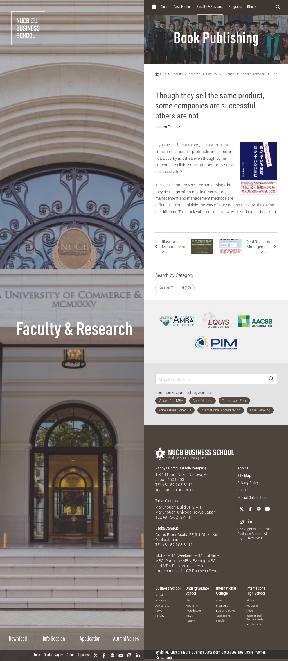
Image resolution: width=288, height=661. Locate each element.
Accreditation (163, 605)
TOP (160, 74)
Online (71, 655)
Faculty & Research (210, 7)
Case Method (183, 7)
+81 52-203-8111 (178, 484)
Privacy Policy (248, 482)
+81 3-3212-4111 (178, 517)
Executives (229, 653)
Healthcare (245, 653)
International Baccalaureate (254, 617)
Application (90, 639)
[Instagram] (129, 655)
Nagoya (59, 655)
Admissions (223, 615)
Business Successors (206, 653)
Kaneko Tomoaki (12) (175, 288)
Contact (243, 490)
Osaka (48, 655)
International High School (256, 591)
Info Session (54, 639)
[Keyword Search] (210, 379)
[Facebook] (104, 655)
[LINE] (112, 655)
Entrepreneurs (180, 653)
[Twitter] (95, 655)
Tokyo (38, 655)
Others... (253, 7)
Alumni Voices (126, 639)
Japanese (83, 655)
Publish (229, 74)
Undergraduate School (197, 591)
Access (242, 468)
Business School (168, 588)
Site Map (244, 475)
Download (18, 639)
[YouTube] (121, 655)
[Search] (271, 379)
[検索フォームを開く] (278, 7)
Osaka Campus (167, 528)
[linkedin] (138, 655)
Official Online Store (252, 497)
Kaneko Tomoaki (253, 74)
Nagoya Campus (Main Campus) (180, 468)
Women (260, 653)
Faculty (211, 74)
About (164, 7)
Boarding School (226, 610)
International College (226, 591)
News (158, 610)
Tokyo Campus (166, 500)
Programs (235, 7)
